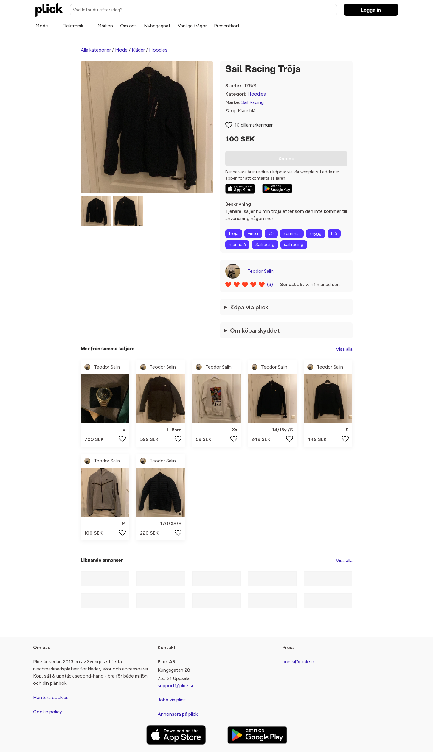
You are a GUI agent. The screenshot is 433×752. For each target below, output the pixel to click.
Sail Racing (252, 102)
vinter (253, 233)
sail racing (293, 244)
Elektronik (72, 26)
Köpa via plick (249, 307)
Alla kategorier (96, 50)
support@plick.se (176, 685)
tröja (233, 233)
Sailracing (264, 244)
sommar (292, 233)
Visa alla (344, 349)
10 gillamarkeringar (254, 125)
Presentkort (227, 26)
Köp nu (286, 159)
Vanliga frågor (192, 26)
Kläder (138, 50)
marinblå (237, 244)
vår (271, 233)
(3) (270, 284)
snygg (316, 233)
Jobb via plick (172, 700)
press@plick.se (298, 661)
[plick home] (49, 9)
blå (334, 233)
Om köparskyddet (255, 330)
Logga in (371, 10)
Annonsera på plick (178, 714)
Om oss (128, 26)
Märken (105, 26)
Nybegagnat (157, 26)
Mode (41, 26)
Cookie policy (47, 711)
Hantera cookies (51, 697)
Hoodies (158, 50)
